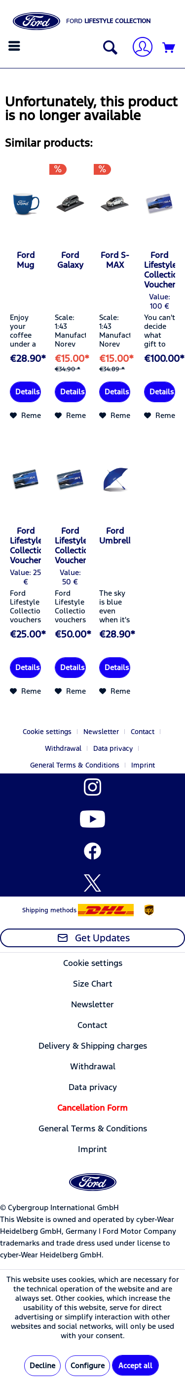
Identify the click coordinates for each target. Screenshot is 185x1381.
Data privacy (113, 748)
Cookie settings (47, 731)
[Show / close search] (108, 48)
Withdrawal (63, 748)
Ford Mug (26, 260)
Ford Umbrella (114, 536)
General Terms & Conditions (74, 765)
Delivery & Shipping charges (92, 1045)
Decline (42, 1365)
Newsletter (101, 731)
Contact (142, 731)
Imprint (143, 765)
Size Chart (92, 983)
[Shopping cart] (169, 48)
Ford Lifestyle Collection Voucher (159, 269)
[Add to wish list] (34, 415)
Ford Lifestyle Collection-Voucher (25, 545)
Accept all (135, 1365)
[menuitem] (15, 46)
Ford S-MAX (115, 260)
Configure (88, 1365)
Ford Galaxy (70, 260)
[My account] (138, 48)
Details (27, 391)
